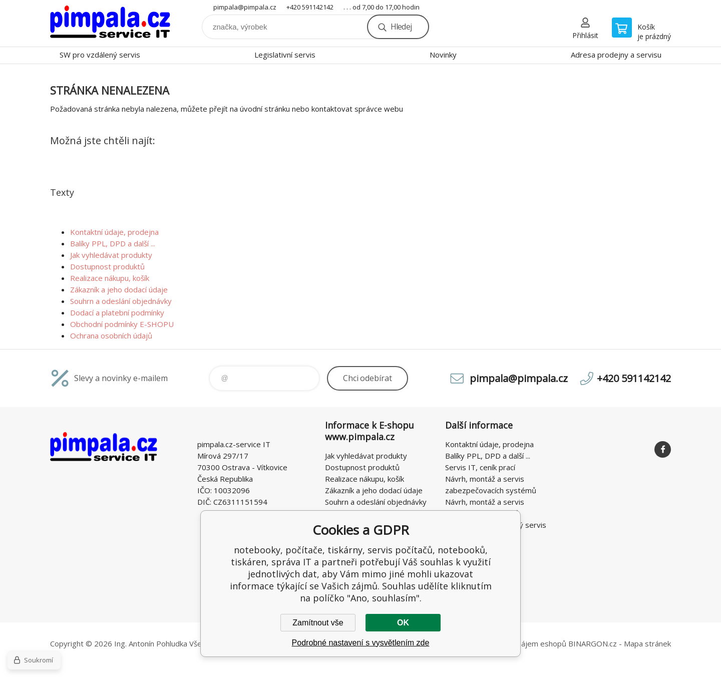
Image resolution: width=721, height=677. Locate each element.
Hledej (401, 26)
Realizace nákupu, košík (109, 278)
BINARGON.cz (592, 643)
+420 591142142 (309, 7)
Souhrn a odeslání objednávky (121, 301)
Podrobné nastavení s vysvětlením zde (361, 642)
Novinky (443, 55)
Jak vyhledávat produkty (111, 255)
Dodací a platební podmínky (117, 312)
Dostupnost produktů (107, 266)
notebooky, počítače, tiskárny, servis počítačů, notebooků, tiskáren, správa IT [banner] (110, 23)
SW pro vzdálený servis (100, 55)
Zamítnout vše (317, 622)
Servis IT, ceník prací (480, 467)
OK (403, 622)
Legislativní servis (284, 55)
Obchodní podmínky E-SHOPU (122, 324)
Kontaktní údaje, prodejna (114, 232)
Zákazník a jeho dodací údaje (119, 289)
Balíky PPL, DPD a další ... (112, 243)
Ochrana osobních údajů (111, 335)
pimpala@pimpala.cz (244, 7)
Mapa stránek (647, 643)
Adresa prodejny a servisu (616, 55)
